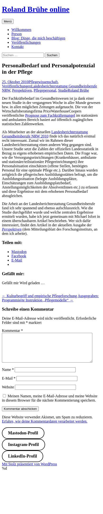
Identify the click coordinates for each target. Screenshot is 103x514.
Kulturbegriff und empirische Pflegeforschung (39, 296)
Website (8, 393)
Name (8, 375)
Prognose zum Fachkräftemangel (50, 115)
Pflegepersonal (45, 90)
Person (16, 34)
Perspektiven (22, 90)
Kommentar (12, 331)
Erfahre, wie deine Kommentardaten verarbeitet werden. (44, 427)
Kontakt (17, 47)
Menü (8, 21)
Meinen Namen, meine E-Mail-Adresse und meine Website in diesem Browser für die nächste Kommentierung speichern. (49, 404)
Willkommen (21, 30)
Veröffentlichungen (26, 42)
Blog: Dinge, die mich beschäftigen (38, 38)
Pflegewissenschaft (43, 82)
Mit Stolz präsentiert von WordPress (29, 470)
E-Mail (8, 384)
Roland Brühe (78, 90)
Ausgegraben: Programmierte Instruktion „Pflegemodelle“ (50, 298)
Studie (63, 90)
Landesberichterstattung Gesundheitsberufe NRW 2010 (45, 134)
